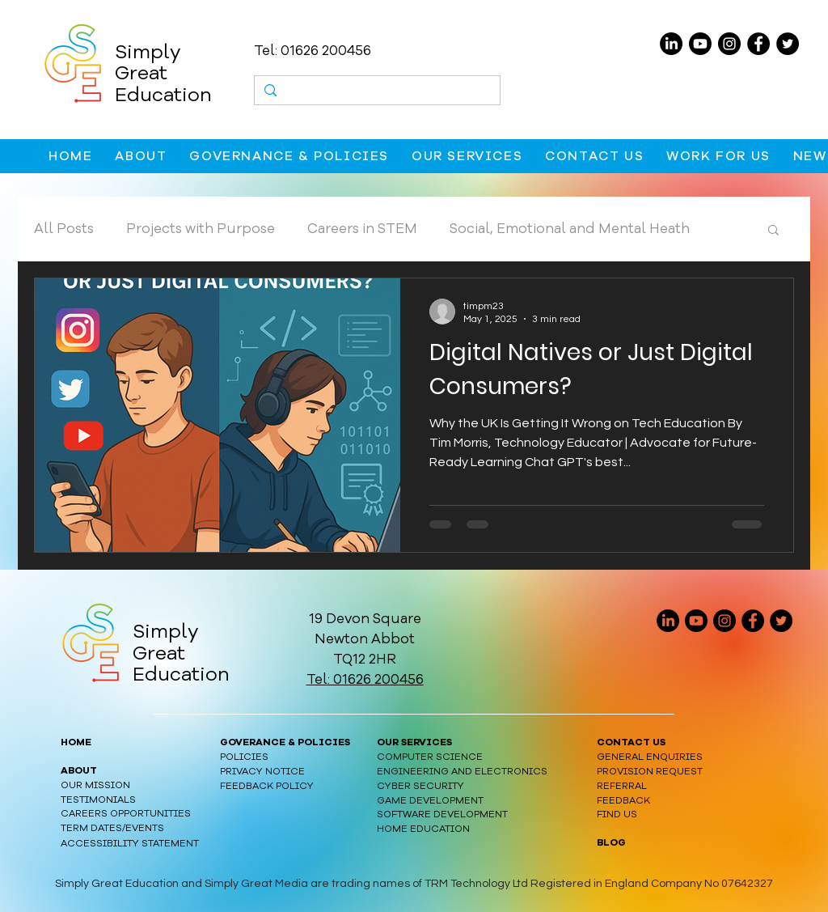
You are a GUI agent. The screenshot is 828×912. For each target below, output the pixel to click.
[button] (141, 156)
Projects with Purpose (200, 228)
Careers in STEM (362, 228)
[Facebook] (758, 43)
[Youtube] (700, 43)
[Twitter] (787, 43)
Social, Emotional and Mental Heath (570, 228)
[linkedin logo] (668, 620)
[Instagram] (729, 43)
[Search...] (376, 92)
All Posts (64, 228)
